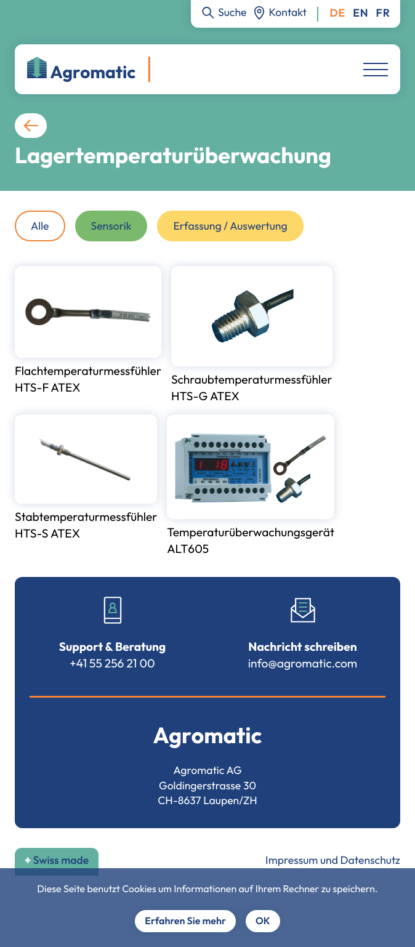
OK (263, 921)
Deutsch (337, 13)
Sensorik (111, 226)
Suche (232, 12)
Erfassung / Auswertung (230, 226)
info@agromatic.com (303, 663)
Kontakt (288, 12)
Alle (40, 226)
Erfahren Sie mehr (185, 921)
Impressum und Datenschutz (332, 860)
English (360, 13)
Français (383, 13)
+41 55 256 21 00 (112, 663)
